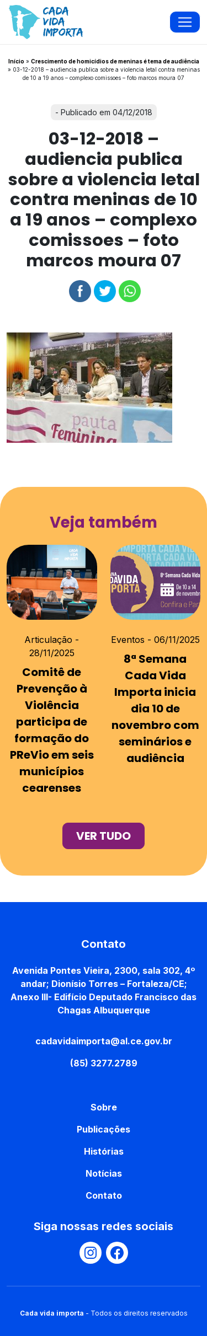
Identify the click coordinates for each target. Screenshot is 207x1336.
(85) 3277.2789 (103, 1063)
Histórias (104, 1151)
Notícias (104, 1173)
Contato (104, 1195)
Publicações (103, 1129)
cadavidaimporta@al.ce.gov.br (103, 1041)
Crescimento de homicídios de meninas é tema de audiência (115, 61)
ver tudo (103, 836)
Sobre (104, 1107)
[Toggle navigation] (184, 22)
